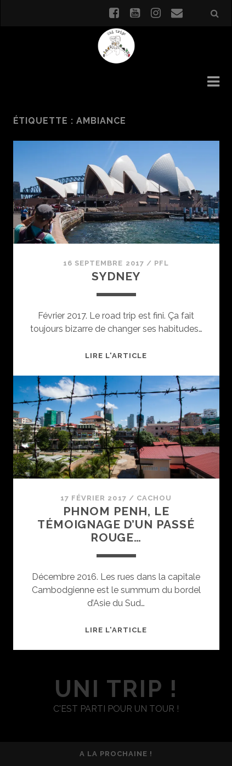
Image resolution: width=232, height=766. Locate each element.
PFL (161, 263)
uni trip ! (116, 689)
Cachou (154, 498)
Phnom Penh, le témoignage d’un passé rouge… (116, 524)
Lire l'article (116, 356)
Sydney (116, 276)
